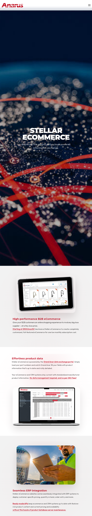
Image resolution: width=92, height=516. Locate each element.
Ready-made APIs (20, 503)
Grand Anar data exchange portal (58, 362)
